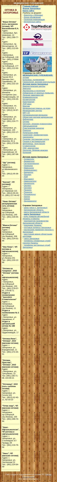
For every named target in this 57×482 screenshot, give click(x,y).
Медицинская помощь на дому (36, 108)
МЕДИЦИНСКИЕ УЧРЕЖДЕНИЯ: (38, 75)
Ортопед (28, 188)
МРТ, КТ (26, 113)
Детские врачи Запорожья (35, 84)
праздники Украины (32, 225)
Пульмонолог (30, 194)
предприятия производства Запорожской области (35, 222)
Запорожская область (33, 210)
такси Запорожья (31, 238)
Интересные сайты (32, 22)
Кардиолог (28, 172)
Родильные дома (30, 132)
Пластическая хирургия (33, 128)
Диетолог (27, 88)
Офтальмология (30, 126)
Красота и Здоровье (33, 15)
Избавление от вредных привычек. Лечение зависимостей (38, 94)
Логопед (27, 174)
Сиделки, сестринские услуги (36, 139)
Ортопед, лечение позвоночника (37, 124)
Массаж (26, 106)
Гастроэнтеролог (31, 163)
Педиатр (28, 190)
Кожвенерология (30, 97)
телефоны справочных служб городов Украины (36, 242)
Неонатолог (29, 183)
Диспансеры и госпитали (34, 91)
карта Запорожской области (36, 212)
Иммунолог (29, 168)
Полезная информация (34, 19)
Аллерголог (29, 159)
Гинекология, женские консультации (39, 82)
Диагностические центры (34, 86)
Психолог (27, 130)
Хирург (27, 199)
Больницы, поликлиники (33, 80)
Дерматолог (29, 161)
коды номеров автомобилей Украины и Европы (36, 217)
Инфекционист (30, 170)
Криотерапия (28, 102)
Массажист (29, 179)
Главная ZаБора (30, 6)
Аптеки (26, 77)
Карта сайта (28, 11)
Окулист (27, 185)
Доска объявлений (32, 17)
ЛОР (26, 177)
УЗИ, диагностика (31, 148)
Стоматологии (29, 146)
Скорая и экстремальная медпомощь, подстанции (34, 142)
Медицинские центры (32, 110)
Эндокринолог (30, 201)
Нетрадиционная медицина (35, 115)
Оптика (26, 121)
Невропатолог (30, 181)
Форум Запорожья (31, 8)
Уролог (27, 196)
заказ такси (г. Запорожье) (35, 208)
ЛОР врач (27, 104)
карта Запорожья (32, 214)
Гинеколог (28, 166)
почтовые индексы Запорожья (37, 227)
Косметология (29, 99)
